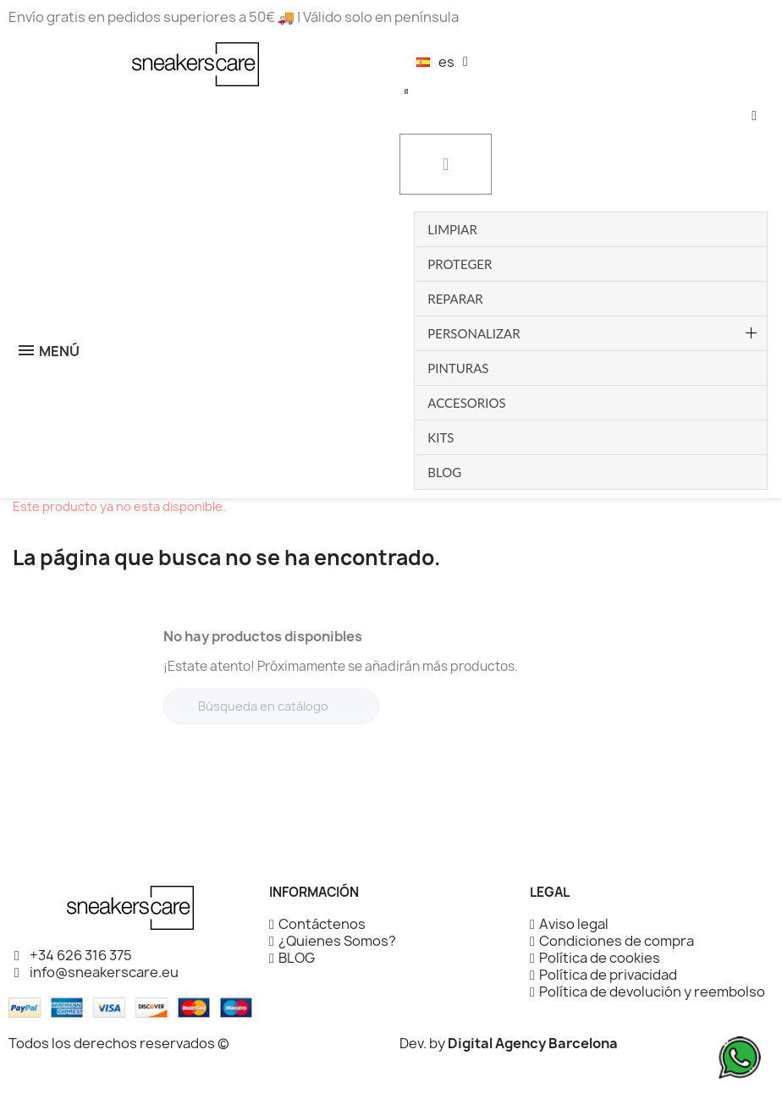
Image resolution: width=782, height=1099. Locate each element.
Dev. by (508, 1043)
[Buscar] (271, 706)
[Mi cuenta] (754, 116)
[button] (406, 91)
